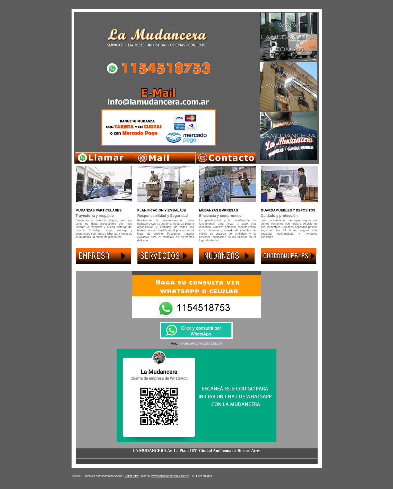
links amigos (204, 475)
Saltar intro (131, 475)
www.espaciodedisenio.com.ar (170, 475)
